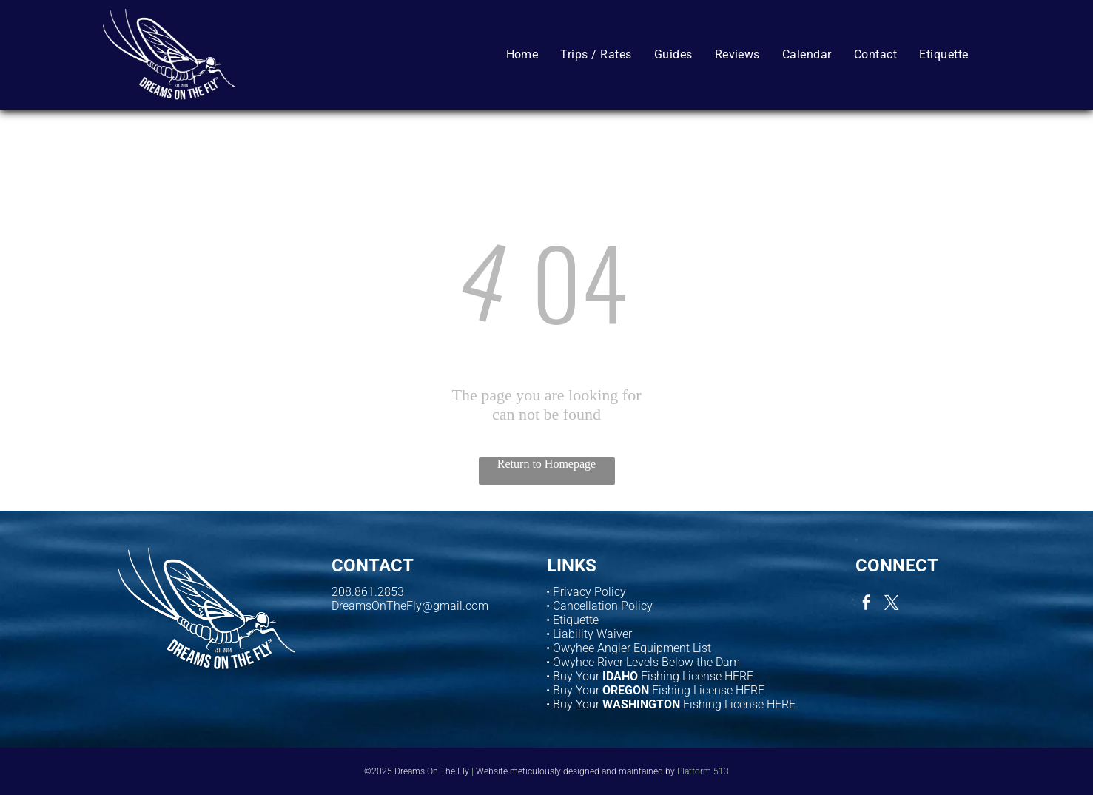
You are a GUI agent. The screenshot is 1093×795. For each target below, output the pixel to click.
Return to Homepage (546, 463)
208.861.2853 (368, 592)
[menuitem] (522, 54)
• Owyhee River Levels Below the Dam (643, 662)
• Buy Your (572, 690)
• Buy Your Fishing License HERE (649, 676)
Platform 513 (703, 771)
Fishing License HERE (708, 690)
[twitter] (892, 604)
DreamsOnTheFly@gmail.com (410, 606)
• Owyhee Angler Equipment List (628, 648)
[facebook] (866, 604)
